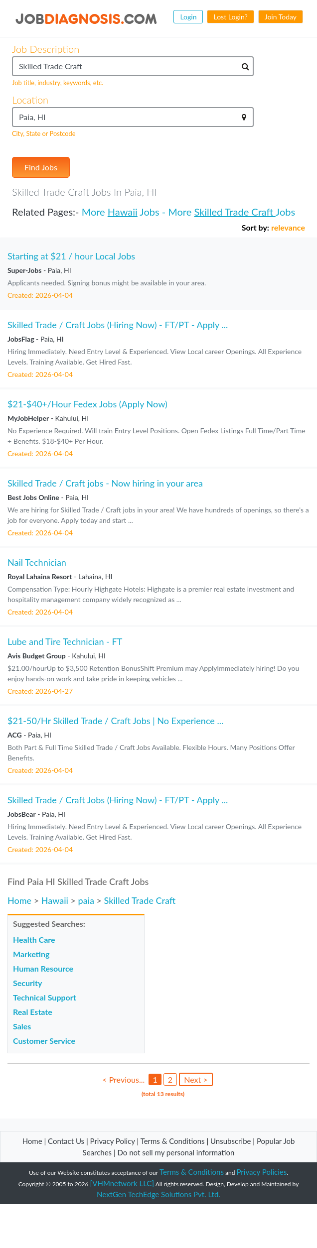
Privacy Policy (112, 1140)
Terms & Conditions (174, 1140)
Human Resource (43, 968)
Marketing (31, 954)
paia (86, 900)
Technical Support (44, 997)
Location (30, 100)
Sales (22, 1026)
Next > (195, 1079)
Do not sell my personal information (176, 1152)
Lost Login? (230, 16)
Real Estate (32, 1011)
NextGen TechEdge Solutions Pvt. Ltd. (158, 1194)
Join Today (281, 16)
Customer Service (44, 1040)
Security (27, 983)
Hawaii (123, 212)
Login (188, 16)
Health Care (34, 939)
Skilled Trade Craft (234, 212)
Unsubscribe (230, 1140)
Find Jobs (40, 167)
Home (19, 900)
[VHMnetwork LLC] (122, 1183)
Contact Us (66, 1140)
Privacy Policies (262, 1171)
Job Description (45, 49)
